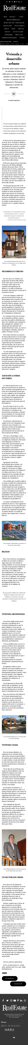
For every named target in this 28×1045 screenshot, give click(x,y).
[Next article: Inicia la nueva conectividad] (18, 983)
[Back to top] (14, 1037)
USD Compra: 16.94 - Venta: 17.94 (12, 44)
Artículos (4, 973)
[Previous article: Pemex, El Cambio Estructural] (10, 978)
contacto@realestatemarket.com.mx (14, 1015)
